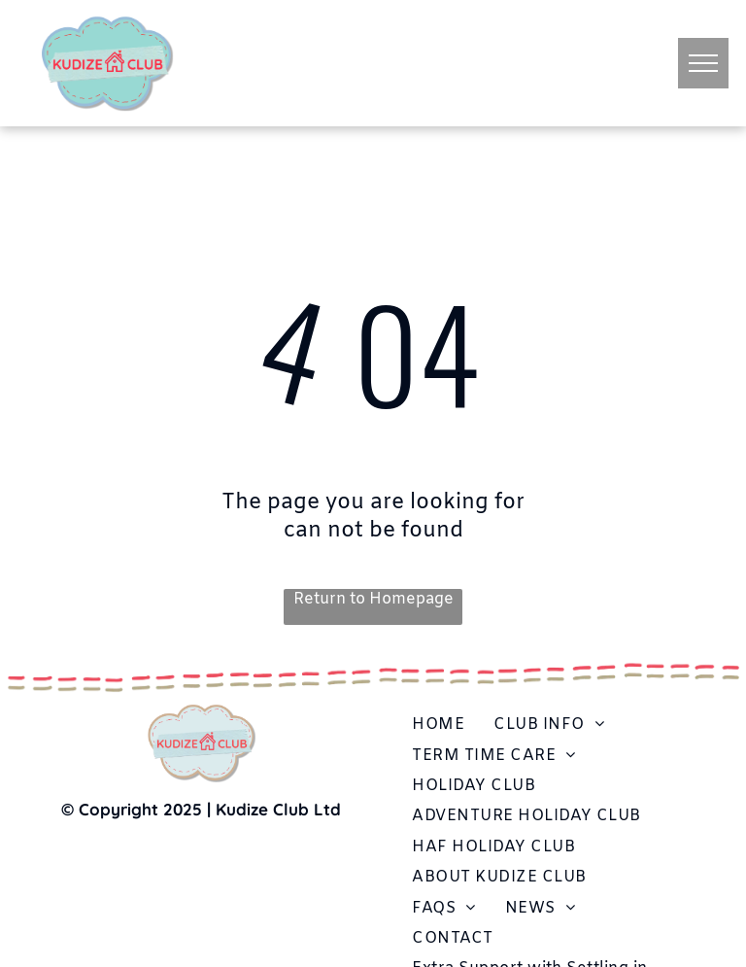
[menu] (703, 63)
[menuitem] (438, 724)
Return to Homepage (373, 599)
